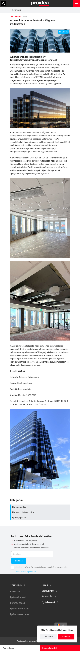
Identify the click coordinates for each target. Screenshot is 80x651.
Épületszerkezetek (19, 614)
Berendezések (17, 603)
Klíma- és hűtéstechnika (40, 512)
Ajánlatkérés (8, 648)
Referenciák (17, 10)
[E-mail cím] (32, 554)
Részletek (48, 636)
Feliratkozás (18, 561)
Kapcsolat (47, 596)
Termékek (16, 585)
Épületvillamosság (19, 608)
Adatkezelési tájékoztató (26, 572)
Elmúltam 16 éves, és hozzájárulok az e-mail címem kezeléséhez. (42, 567)
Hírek (44, 585)
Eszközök (15, 591)
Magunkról (48, 590)
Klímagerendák (40, 507)
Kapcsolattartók (49, 648)
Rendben (66, 636)
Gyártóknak (48, 602)
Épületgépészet (40, 517)
